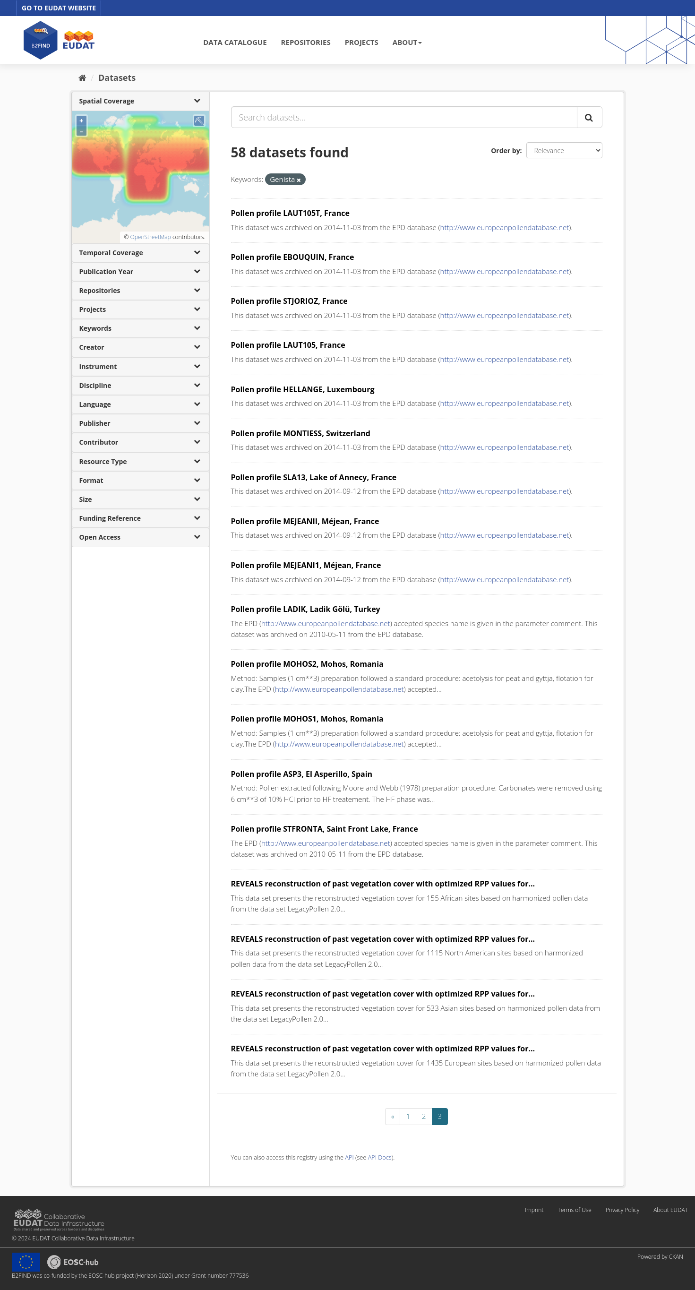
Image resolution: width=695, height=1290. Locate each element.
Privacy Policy (622, 1210)
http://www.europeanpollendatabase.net (504, 227)
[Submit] (589, 117)
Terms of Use (574, 1210)
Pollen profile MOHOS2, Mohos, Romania (307, 664)
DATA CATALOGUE (234, 42)
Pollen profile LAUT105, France (288, 345)
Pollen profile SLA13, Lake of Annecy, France (314, 477)
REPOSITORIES (306, 42)
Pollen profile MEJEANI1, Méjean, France (306, 565)
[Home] (82, 77)
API (349, 1157)
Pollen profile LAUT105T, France (290, 213)
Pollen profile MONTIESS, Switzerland (300, 433)
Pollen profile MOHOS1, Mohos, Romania (307, 719)
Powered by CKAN (660, 1257)
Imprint (534, 1210)
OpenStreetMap (150, 237)
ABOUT (407, 42)
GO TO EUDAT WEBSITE (59, 7)
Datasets (117, 77)
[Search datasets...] (404, 117)
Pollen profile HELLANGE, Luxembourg (303, 389)
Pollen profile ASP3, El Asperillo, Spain (302, 774)
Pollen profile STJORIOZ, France (289, 301)
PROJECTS (361, 42)
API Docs (380, 1157)
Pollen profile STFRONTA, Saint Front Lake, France (324, 829)
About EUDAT (670, 1210)
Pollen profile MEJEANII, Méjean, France (305, 521)
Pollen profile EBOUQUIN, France (292, 257)
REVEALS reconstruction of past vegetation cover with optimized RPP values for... (383, 883)
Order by (505, 150)
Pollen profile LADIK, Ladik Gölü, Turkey (305, 609)
